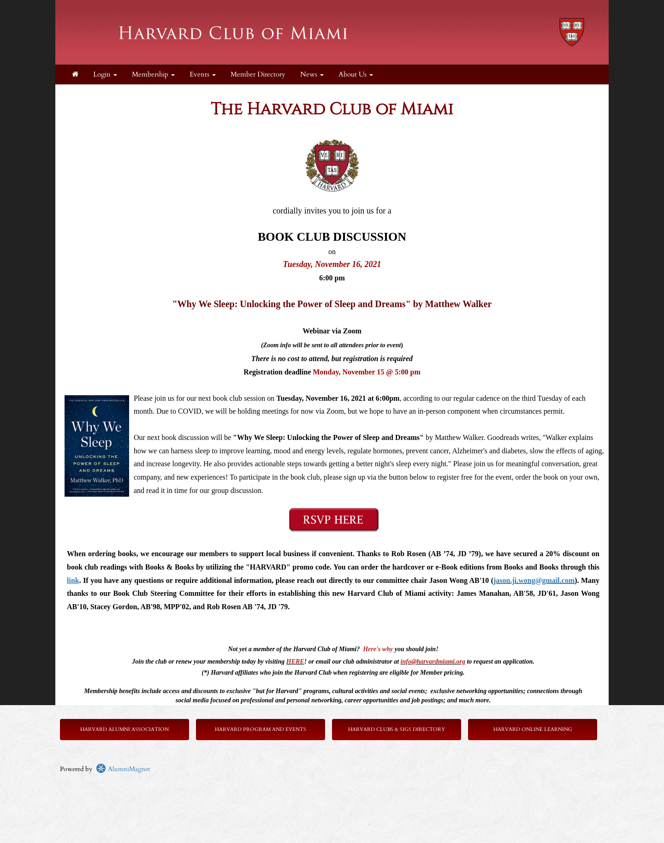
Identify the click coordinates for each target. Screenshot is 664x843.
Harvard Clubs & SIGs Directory (396, 729)
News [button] (312, 74)
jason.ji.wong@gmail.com (534, 580)
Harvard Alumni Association (124, 729)
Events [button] (203, 74)
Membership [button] (153, 74)
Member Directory (258, 74)
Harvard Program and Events (260, 729)
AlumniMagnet (123, 769)
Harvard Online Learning (532, 729)
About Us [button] (355, 74)
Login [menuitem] (105, 74)
